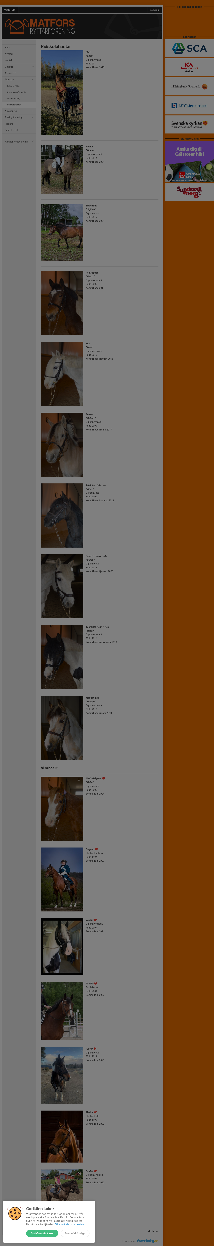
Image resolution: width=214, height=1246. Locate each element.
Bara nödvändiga (75, 1233)
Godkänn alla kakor (42, 1233)
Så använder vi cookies (69, 1224)
